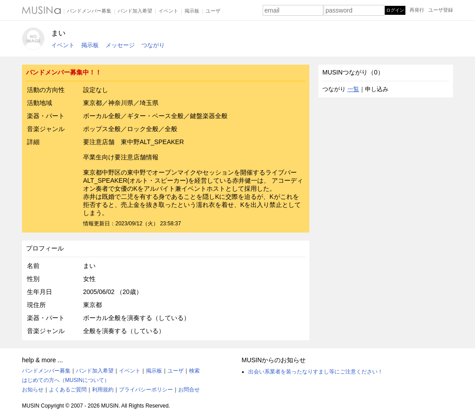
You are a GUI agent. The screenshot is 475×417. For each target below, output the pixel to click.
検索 (194, 371)
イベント (168, 10)
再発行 (416, 10)
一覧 (353, 89)
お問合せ (189, 389)
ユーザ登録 (440, 10)
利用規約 (103, 389)
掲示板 (192, 10)
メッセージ (120, 45)
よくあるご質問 (68, 389)
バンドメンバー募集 (89, 10)
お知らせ (33, 389)
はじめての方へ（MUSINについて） (66, 380)
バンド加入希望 (135, 10)
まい (58, 33)
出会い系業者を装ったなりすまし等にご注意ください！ (315, 372)
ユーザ (213, 10)
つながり (153, 45)
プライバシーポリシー (146, 389)
